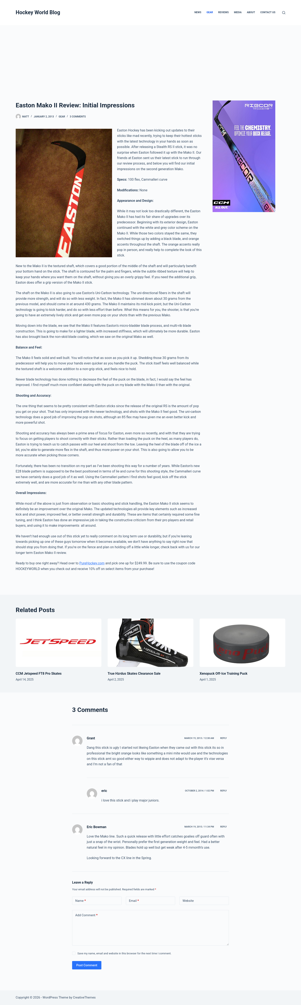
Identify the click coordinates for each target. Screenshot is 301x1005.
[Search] (283, 12)
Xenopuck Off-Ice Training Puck (223, 674)
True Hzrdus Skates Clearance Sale (134, 674)
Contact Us (267, 12)
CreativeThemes (84, 997)
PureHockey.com (92, 563)
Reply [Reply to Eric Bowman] (223, 826)
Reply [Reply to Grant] (223, 738)
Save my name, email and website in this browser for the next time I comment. (124, 953)
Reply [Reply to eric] (223, 790)
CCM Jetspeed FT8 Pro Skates (39, 674)
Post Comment (86, 965)
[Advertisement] (150, 56)
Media (238, 12)
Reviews (223, 12)
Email (134, 900)
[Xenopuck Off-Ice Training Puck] (242, 643)
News (197, 12)
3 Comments (78, 116)
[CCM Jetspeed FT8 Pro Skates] (58, 643)
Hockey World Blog (38, 12)
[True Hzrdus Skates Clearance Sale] (150, 643)
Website (188, 901)
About (251, 12)
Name (80, 900)
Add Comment (86, 915)
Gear (210, 12)
